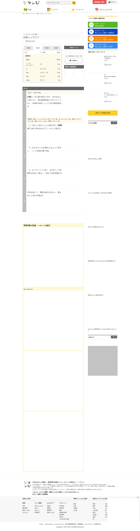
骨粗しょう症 (50, 512)
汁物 (106, 514)
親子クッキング (39, 505)
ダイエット (25, 512)
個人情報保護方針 (70, 524)
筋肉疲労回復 (62, 512)
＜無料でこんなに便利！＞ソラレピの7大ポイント (63, 492)
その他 (75, 510)
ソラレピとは (49, 524)
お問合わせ (97, 524)
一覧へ (114, 123)
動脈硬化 (49, 510)
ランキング (77, 9)
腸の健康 (24, 508)
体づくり (37, 510)
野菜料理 (37, 512)
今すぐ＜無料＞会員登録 (40, 494)
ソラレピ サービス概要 (40, 492)
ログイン (112, 2)
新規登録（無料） (100, 2)
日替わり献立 (111, 486)
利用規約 (80, 524)
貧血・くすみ (26, 510)
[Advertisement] (53, 23)
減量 (60, 510)
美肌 (23, 505)
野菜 (94, 512)
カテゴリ (52, 9)
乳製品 (107, 506)
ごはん (107, 508)
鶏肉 (94, 503)
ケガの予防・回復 (64, 519)
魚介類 (94, 514)
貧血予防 (61, 508)
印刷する (74, 60)
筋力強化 (61, 505)
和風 (75, 503)
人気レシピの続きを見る (102, 113)
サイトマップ (88, 524)
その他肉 (95, 510)
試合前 (61, 516)
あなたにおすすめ (103, 9)
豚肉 (94, 506)
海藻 (94, 516)
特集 (28, 9)
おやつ (36, 508)
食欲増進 (61, 514)
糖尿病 (49, 508)
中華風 (75, 508)
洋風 (75, 506)
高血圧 (49, 505)
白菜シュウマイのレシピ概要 (32, 13)
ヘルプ (41, 524)
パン (106, 512)
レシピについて (59, 524)
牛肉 (94, 508)
